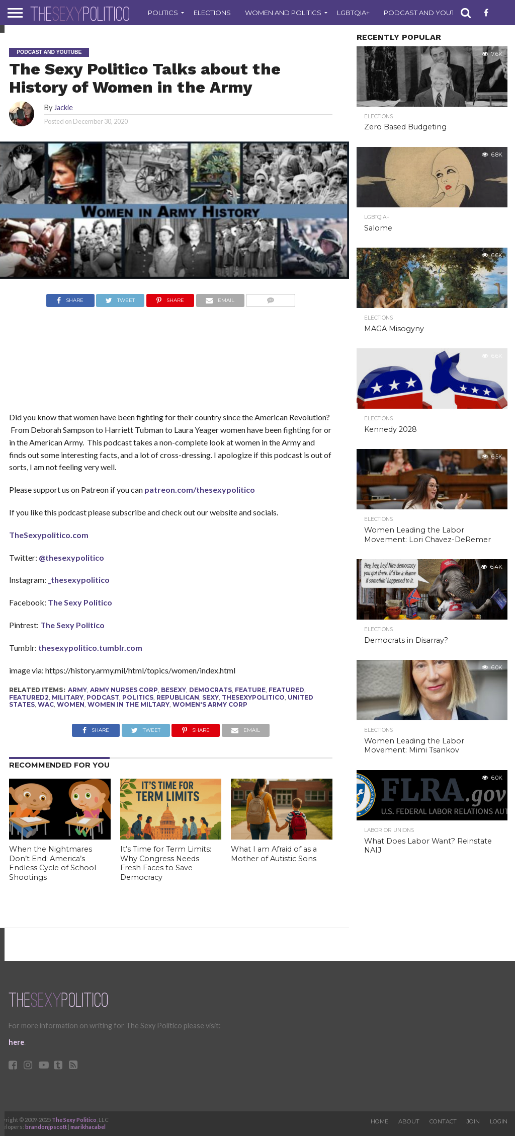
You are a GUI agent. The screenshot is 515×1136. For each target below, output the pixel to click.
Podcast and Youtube (426, 13)
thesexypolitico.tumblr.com (90, 647)
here (16, 1042)
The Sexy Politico (80, 602)
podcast (103, 697)
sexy (210, 697)
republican (177, 697)
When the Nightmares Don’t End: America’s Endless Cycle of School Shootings (52, 863)
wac (46, 704)
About (408, 1121)
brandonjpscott (46, 1126)
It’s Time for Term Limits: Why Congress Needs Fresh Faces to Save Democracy (165, 863)
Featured (286, 690)
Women (70, 704)
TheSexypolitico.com (49, 535)
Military (67, 697)
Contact (443, 1121)
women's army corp (210, 704)
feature (250, 690)
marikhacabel (88, 1126)
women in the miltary (128, 704)
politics (137, 697)
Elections (212, 13)
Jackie (63, 107)
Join (473, 1121)
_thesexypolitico (78, 579)
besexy (173, 690)
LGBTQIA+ (353, 13)
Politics (163, 13)
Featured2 (29, 697)
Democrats (210, 690)
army (77, 690)
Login (498, 1121)
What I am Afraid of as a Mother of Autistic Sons (274, 854)
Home (379, 1121)
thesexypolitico (253, 697)
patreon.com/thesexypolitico (199, 489)
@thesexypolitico (71, 557)
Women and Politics (283, 13)
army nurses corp (124, 690)
